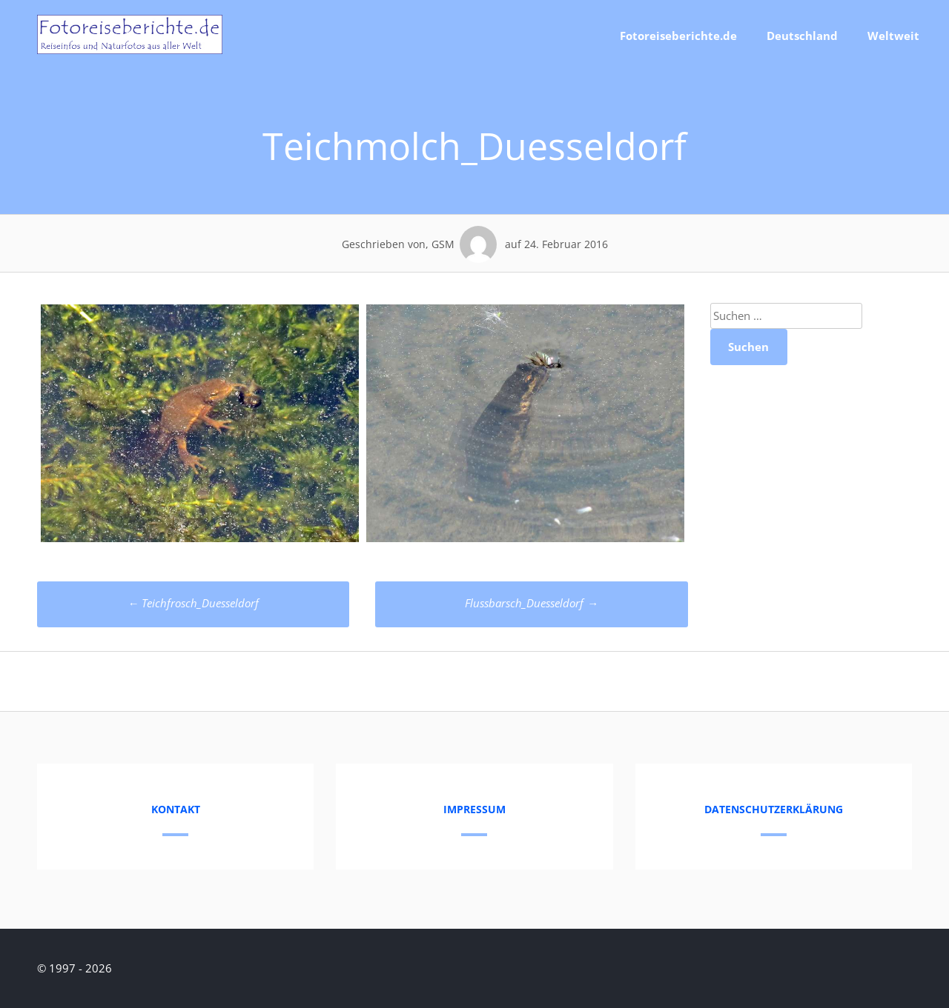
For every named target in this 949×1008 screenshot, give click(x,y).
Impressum (474, 809)
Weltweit (893, 35)
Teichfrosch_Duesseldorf (193, 602)
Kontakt (175, 809)
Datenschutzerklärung (773, 809)
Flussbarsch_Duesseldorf (531, 602)
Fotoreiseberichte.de (678, 35)
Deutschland (802, 35)
